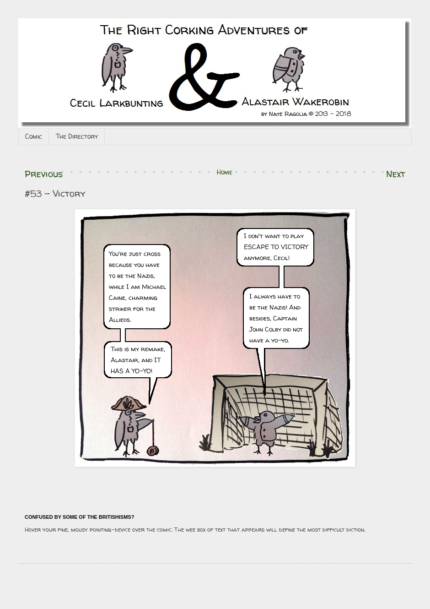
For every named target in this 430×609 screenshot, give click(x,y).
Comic (33, 136)
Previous (44, 174)
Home (224, 172)
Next (395, 174)
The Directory (77, 136)
